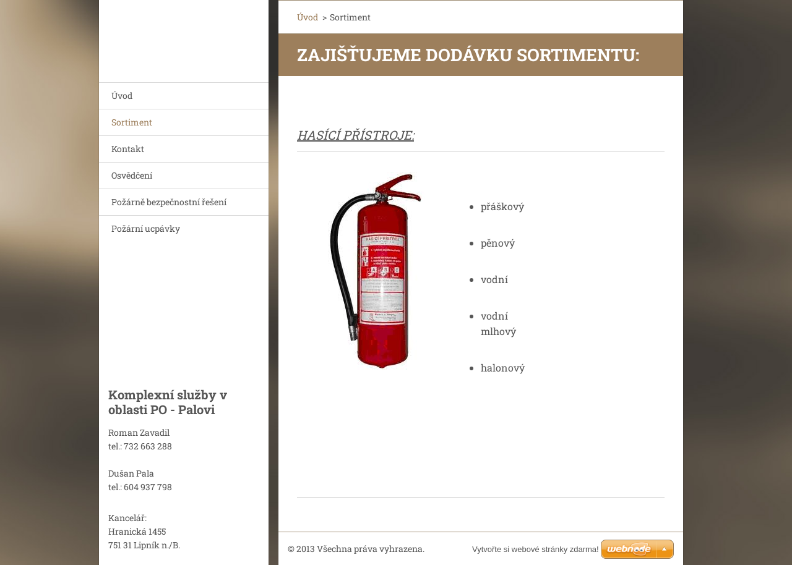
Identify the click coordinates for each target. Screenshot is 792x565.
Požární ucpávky (145, 228)
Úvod (121, 95)
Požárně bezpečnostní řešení (168, 202)
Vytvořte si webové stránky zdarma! (535, 549)
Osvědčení (131, 175)
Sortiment (131, 122)
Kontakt (127, 149)
